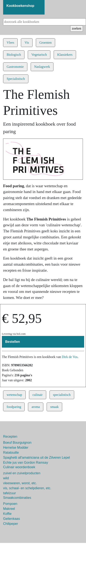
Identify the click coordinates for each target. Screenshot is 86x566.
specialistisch (62, 394)
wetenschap (14, 394)
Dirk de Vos (70, 357)
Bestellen (12, 341)
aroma (35, 407)
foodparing (14, 407)
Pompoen (10, 503)
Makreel (9, 508)
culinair (38, 394)
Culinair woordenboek (19, 467)
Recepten (10, 436)
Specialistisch (16, 79)
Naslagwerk (42, 66)
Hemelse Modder (15, 447)
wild (6, 478)
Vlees (10, 42)
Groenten (45, 42)
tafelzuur (9, 493)
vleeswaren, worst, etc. (20, 483)
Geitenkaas (11, 518)
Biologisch (14, 54)
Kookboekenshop (20, 5)
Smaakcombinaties (17, 497)
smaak (54, 407)
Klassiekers (65, 54)
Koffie (7, 513)
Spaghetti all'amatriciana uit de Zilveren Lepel (36, 457)
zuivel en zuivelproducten (21, 473)
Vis (26, 42)
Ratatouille (11, 452)
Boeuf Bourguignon (17, 442)
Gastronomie (15, 66)
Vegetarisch (39, 54)
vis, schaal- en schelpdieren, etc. (27, 488)
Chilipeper (10, 523)
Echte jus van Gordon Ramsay (25, 462)
